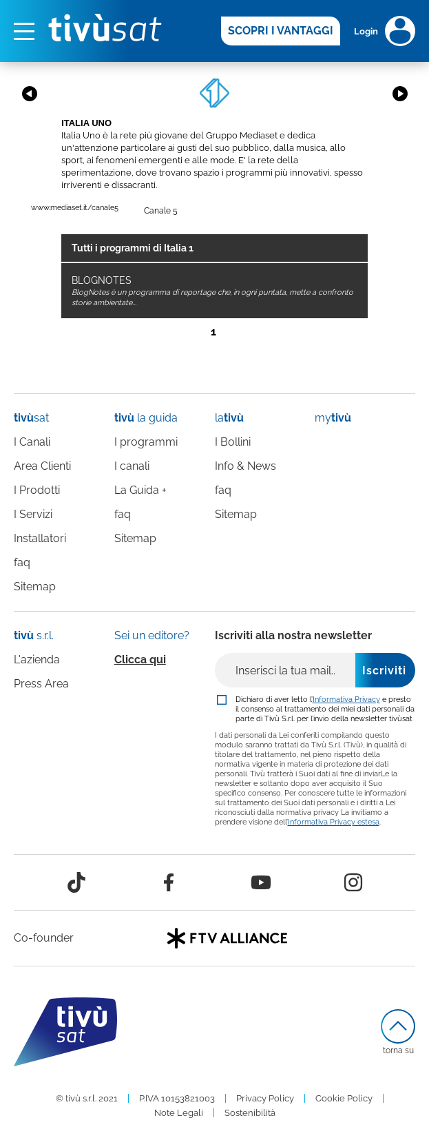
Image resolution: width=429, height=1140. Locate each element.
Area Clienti (42, 466)
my (333, 417)
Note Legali (178, 1113)
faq (22, 562)
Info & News (245, 466)
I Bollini (233, 441)
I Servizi (33, 514)
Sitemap (35, 586)
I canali (131, 466)
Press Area (41, 683)
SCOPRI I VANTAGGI (280, 30)
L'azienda (37, 659)
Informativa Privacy (346, 699)
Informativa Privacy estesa (333, 822)
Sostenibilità (249, 1113)
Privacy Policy (265, 1098)
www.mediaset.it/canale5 (74, 207)
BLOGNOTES (212, 291)
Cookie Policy (344, 1098)
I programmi (146, 441)
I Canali (32, 441)
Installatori (40, 538)
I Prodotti (37, 490)
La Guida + (140, 490)
